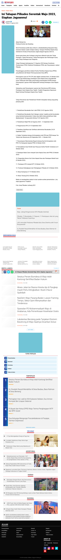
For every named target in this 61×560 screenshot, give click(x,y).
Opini (17, 532)
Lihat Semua (30, 329)
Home (2, 5)
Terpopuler (9, 5)
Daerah (33, 528)
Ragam (47, 528)
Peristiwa (10, 365)
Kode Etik (49, 543)
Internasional (39, 5)
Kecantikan (19, 536)
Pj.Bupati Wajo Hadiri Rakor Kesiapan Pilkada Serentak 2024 (18, 509)
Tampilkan (56, 268)
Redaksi (46, 545)
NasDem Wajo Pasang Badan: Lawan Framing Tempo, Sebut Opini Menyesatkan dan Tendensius (37, 301)
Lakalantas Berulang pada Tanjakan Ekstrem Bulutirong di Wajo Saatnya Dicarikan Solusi (37, 320)
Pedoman (55, 543)
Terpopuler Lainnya (30, 427)
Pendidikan (4, 530)
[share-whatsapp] (50, 22)
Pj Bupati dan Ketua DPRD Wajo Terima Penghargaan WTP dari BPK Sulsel (31, 410)
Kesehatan (47, 5)
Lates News (19, 528)
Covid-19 (33, 530)
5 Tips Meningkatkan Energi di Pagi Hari (18, 436)
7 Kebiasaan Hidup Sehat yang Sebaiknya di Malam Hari (18, 447)
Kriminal (54, 5)
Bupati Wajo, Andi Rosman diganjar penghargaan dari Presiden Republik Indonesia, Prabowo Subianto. (16, 487)
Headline (26, 5)
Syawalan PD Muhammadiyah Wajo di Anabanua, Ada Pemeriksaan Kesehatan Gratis (38, 310)
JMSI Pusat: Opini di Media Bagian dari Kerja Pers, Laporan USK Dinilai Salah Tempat (19, 504)
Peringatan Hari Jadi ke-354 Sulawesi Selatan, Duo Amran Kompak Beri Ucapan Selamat (30, 400)
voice (33, 21)
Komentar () (56, 22)
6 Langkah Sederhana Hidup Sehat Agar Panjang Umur (17, 441)
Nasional (10, 361)
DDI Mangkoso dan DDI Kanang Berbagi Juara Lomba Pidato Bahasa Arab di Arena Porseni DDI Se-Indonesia (29, 493)
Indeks (15, 5)
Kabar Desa (9, 10)
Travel (32, 536)
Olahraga (4, 532)
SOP (45, 543)
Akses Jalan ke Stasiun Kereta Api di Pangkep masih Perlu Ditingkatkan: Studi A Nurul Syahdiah (37, 290)
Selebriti (4, 536)
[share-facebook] (43, 22)
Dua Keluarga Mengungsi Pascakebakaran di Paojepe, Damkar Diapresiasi (29, 419)
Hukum (32, 5)
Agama (20, 5)
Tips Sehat (34, 534)
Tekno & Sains (11, 372)
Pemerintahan (11, 358)
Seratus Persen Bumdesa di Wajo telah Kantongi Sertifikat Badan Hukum (34, 278)
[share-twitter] (46, 22)
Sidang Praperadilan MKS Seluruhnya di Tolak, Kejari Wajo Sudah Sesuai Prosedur (18, 464)
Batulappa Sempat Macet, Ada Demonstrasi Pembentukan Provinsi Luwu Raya (19, 480)
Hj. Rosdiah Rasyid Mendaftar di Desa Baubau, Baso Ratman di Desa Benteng (31, 390)
